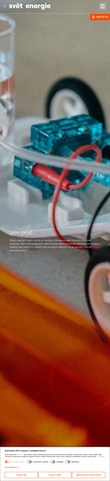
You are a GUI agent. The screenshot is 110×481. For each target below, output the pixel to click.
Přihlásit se (100, 16)
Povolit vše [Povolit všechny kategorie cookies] (21, 475)
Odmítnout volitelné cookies (88, 475)
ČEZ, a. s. (20, 454)
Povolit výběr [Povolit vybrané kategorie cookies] (55, 475)
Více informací (12, 467)
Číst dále (102, 456)
